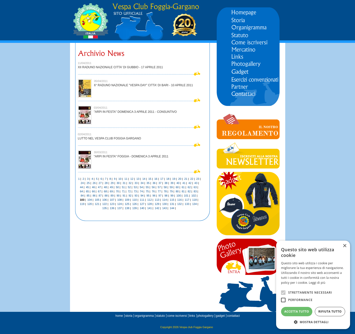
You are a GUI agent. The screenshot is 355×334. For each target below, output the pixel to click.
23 (197, 178)
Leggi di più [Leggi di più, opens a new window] (317, 283)
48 (105, 187)
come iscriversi (177, 315)
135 (104, 208)
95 (147, 195)
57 (159, 187)
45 (87, 187)
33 (136, 183)
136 (112, 208)
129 (157, 203)
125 (127, 203)
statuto (160, 315)
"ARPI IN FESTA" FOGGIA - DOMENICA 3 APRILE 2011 (131, 156)
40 (178, 183)
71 (123, 191)
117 (187, 199)
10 (119, 178)
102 (193, 195)
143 (164, 208)
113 (157, 199)
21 (185, 178)
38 (165, 183)
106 (104, 199)
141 (149, 208)
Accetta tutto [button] (296, 311)
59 (171, 187)
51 (123, 187)
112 (149, 199)
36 (154, 183)
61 (183, 187)
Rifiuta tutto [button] (330, 311)
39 (171, 183)
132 (179, 203)
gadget (220, 315)
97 (160, 195)
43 (196, 183)
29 (112, 183)
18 (167, 178)
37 (160, 183)
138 (127, 208)
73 (135, 191)
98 (165, 195)
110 (134, 199)
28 (106, 183)
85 (88, 195)
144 (172, 208)
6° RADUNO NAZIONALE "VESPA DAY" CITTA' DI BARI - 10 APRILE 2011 (143, 85)
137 (119, 208)
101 (186, 195)
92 (129, 195)
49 (111, 187)
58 (165, 187)
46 (93, 187)
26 (94, 183)
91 (124, 195)
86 (94, 195)
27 (100, 183)
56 (153, 187)
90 (118, 195)
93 (136, 195)
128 (149, 203)
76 (153, 191)
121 (97, 203)
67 (99, 191)
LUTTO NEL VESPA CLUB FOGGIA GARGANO (109, 138)
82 (189, 191)
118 (194, 199)
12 (131, 178)
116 (179, 199)
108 (119, 199)
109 (127, 199)
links (192, 315)
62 (189, 187)
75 (147, 191)
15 (149, 178)
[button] (313, 321)
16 (155, 178)
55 (147, 187)
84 (82, 195)
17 (161, 178)
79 (171, 191)
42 (189, 183)
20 (179, 178)
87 (100, 195)
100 (179, 195)
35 (147, 183)
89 (112, 195)
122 (104, 203)
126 (134, 203)
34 (142, 183)
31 (124, 183)
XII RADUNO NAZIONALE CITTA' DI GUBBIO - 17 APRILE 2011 (120, 67)
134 (194, 203)
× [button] (344, 246)
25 (88, 183)
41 (183, 183)
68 (105, 191)
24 (82, 183)
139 (134, 208)
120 (89, 203)
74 (141, 191)
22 (191, 178)
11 (125, 178)
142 (157, 208)
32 (130, 183)
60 (177, 187)
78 (165, 191)
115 (172, 199)
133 (187, 203)
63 (195, 187)
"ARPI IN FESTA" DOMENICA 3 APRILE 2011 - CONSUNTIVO (135, 112)
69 (111, 191)
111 (142, 199)
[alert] (313, 285)
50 (117, 187)
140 (142, 208)
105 (97, 199)
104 (89, 199)
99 (171, 195)
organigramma (144, 315)
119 (82, 203)
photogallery (205, 315)
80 (177, 191)
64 (81, 191)
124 (119, 203)
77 (159, 191)
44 (81, 187)
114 (164, 199)
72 (129, 191)
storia (128, 315)
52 (129, 187)
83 (195, 191)
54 (141, 187)
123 (112, 203)
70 (117, 191)
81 (183, 191)
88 (106, 195)
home (119, 315)
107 (112, 199)
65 (87, 191)
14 (143, 178)
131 (172, 203)
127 (142, 203)
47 (99, 187)
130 (164, 203)
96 (154, 195)
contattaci (233, 315)
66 (93, 191)
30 (118, 183)
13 (137, 178)
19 (173, 178)
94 (142, 195)
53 (135, 187)
